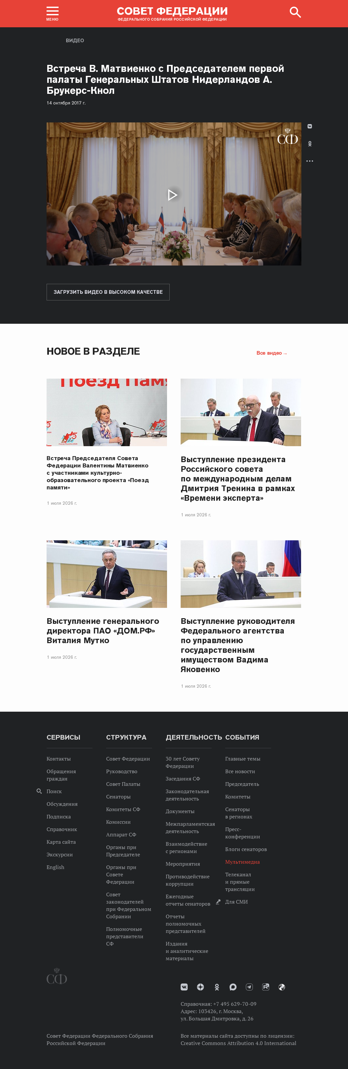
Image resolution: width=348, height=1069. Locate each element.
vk (184, 986)
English (55, 867)
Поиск (54, 791)
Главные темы (243, 758)
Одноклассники (310, 143)
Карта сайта (61, 841)
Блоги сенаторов (246, 849)
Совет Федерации (128, 758)
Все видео (269, 353)
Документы (180, 811)
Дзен (200, 986)
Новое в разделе (93, 351)
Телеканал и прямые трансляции (240, 881)
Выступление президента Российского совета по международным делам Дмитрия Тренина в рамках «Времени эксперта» (238, 478)
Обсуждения (62, 804)
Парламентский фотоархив (281, 987)
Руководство (121, 771)
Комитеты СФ (123, 809)
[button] (52, 13)
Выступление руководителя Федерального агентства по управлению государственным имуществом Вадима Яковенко (238, 645)
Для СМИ (236, 901)
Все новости (240, 771)
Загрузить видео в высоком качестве (108, 292)
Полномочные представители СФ (124, 936)
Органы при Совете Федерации (121, 874)
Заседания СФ (183, 778)
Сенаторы (118, 796)
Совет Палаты (123, 784)
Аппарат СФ (121, 834)
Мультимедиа (242, 861)
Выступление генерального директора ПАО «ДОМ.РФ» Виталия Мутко (103, 630)
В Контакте (309, 126)
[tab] (309, 149)
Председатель (242, 784)
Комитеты (238, 796)
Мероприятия (183, 863)
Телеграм (249, 986)
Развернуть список (309, 160)
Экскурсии (60, 854)
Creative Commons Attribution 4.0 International (238, 1043)
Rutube (265, 986)
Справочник (62, 829)
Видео (75, 41)
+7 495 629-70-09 (235, 1003)
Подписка (59, 816)
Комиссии (118, 821)
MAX (233, 986)
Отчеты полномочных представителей (186, 923)
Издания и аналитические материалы (187, 951)
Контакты (59, 758)
